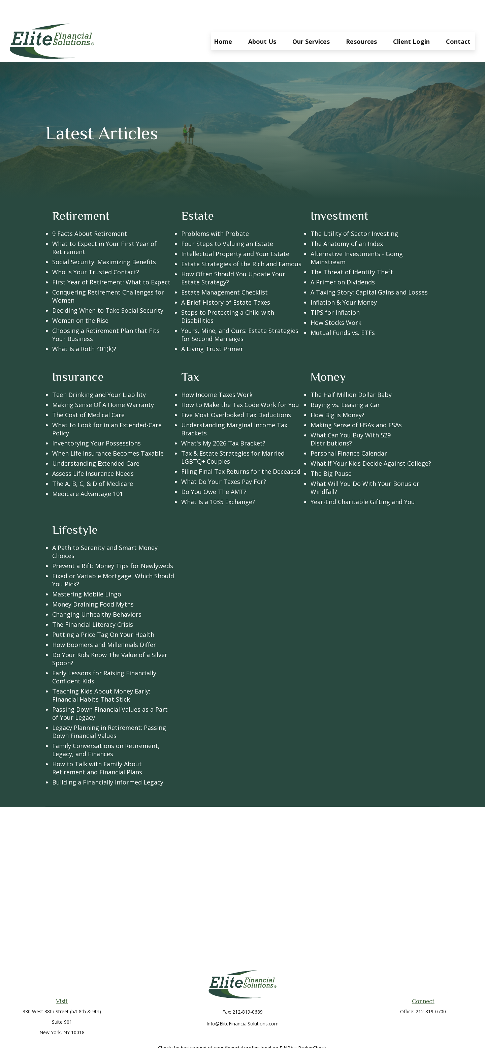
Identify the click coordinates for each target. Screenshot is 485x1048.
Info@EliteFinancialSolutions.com (242, 1003)
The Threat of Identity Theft (352, 252)
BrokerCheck (312, 1027)
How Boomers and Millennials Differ (104, 624)
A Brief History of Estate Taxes (225, 282)
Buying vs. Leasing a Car (345, 384)
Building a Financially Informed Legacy (107, 762)
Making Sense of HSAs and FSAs (356, 405)
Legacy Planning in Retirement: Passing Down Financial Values (109, 711)
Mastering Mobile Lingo (86, 574)
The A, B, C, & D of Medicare (92, 463)
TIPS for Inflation (335, 292)
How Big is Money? (337, 395)
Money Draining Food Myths (93, 584)
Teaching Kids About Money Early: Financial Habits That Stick (101, 675)
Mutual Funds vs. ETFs (343, 312)
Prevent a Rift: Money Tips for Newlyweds (112, 546)
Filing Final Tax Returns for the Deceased (240, 451)
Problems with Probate (215, 213)
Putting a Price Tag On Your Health (103, 614)
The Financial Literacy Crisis (92, 604)
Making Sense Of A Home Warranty (103, 384)
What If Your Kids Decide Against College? (371, 443)
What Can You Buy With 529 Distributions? (351, 419)
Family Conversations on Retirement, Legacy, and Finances (106, 729)
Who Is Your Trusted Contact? (95, 252)
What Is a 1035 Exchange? (218, 481)
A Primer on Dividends (343, 262)
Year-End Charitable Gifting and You (363, 481)
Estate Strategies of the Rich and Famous (241, 244)
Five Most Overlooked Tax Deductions (236, 395)
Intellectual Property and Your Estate (235, 233)
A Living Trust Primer (212, 329)
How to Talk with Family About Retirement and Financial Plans (97, 748)
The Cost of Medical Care (88, 395)
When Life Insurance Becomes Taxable (108, 433)
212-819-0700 (431, 991)
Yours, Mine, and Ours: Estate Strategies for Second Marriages (239, 314)
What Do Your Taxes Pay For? (223, 461)
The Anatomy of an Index (347, 223)
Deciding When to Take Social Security (107, 290)
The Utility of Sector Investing (354, 213)
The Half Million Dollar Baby (351, 374)
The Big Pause (331, 453)
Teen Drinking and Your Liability (99, 374)
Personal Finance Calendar (349, 433)
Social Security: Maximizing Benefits (104, 242)
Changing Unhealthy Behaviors (96, 594)
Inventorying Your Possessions (96, 423)
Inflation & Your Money (344, 282)
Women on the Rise (80, 300)
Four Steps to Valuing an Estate (227, 223)
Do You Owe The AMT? (214, 471)
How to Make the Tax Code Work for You (240, 384)
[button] (223, 20)
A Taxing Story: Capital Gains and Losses (369, 272)
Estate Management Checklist (224, 272)
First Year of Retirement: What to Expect (111, 262)
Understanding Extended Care (95, 443)
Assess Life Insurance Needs (93, 453)
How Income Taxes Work (217, 374)
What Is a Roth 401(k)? (84, 329)
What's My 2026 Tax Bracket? (223, 423)
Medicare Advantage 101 (87, 473)
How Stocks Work (336, 302)
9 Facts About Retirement (89, 213)
